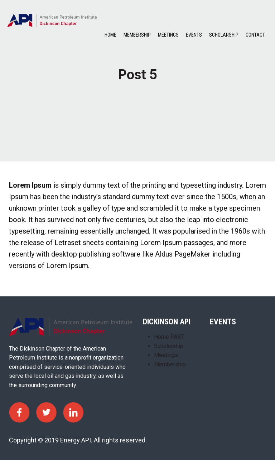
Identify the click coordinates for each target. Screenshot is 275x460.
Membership (137, 35)
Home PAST (169, 336)
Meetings (168, 35)
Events (194, 35)
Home (110, 35)
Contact (255, 35)
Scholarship (223, 35)
